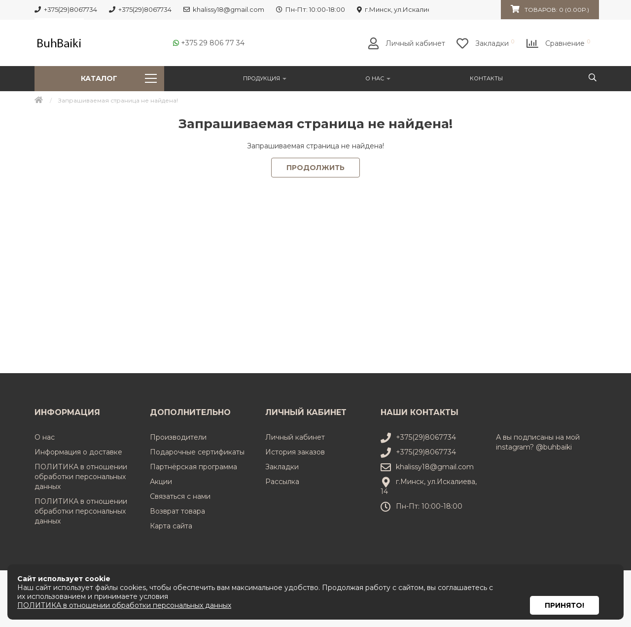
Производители (178, 437)
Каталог (118, 78)
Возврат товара (177, 511)
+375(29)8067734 (426, 437)
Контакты (486, 78)
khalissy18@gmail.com (435, 466)
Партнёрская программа (193, 466)
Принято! (564, 592)
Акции (161, 481)
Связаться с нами (180, 496)
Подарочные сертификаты (197, 452)
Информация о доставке (78, 452)
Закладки (282, 466)
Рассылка (282, 481)
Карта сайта (171, 526)
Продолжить (315, 167)
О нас (377, 78)
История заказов (295, 452)
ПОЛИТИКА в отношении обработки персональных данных (81, 476)
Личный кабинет (295, 437)
